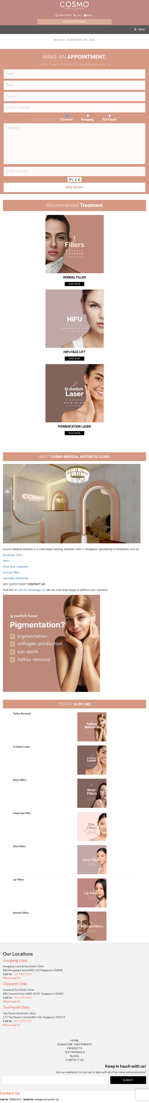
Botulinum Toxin (12, 555)
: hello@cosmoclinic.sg (41, 1099)
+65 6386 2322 (22, 974)
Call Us (21, 590)
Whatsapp (64, 15)
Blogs (74, 1056)
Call (78, 15)
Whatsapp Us (37, 590)
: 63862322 (10, 1099)
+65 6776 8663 (22, 997)
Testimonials (74, 1052)
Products (74, 1048)
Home (75, 1040)
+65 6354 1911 (22, 1021)
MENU (139, 29)
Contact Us (75, 1059)
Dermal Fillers (11, 572)
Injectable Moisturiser (16, 578)
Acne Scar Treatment (16, 566)
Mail (88, 15)
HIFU (6, 560)
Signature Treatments (74, 1044)
